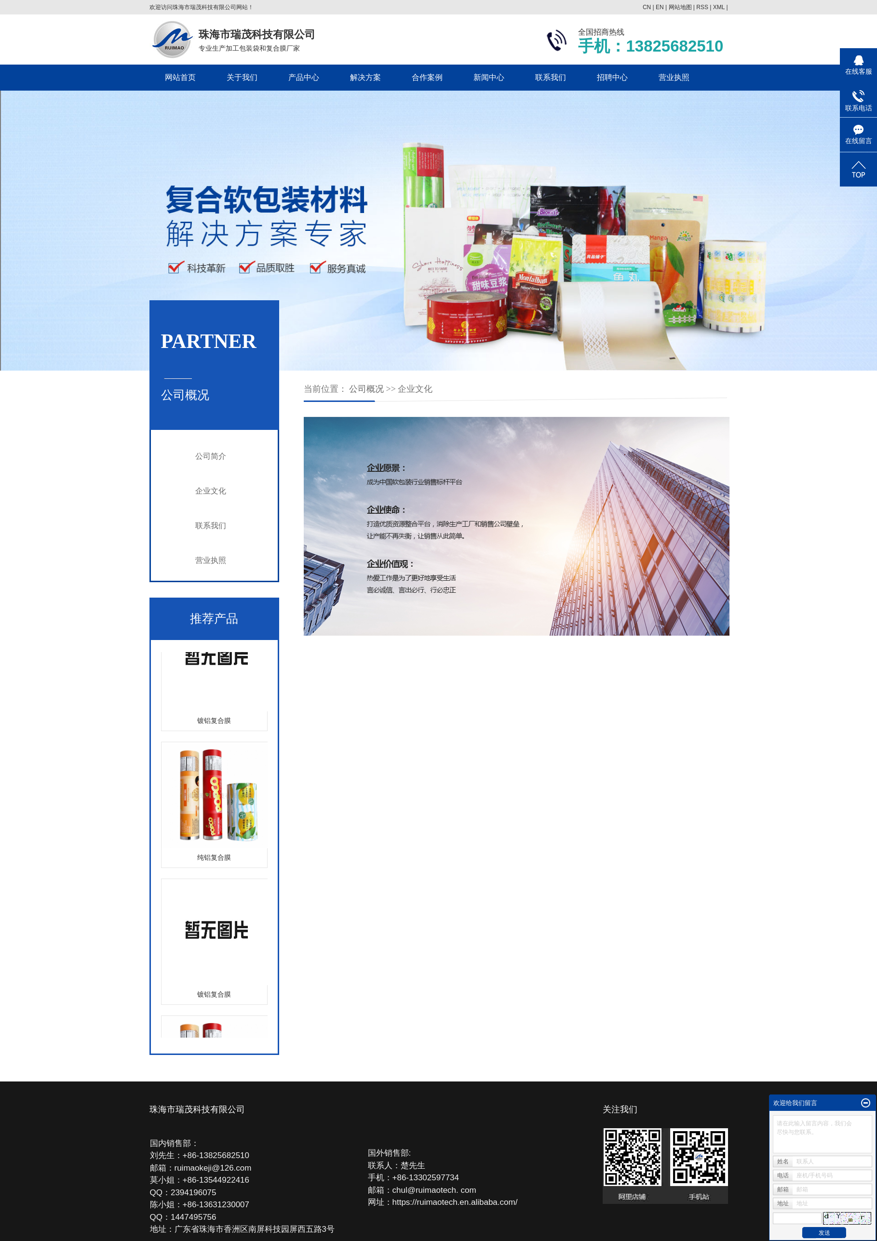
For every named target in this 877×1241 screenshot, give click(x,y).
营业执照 (674, 77)
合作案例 (427, 77)
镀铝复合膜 (214, 721)
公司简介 (210, 456)
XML (719, 7)
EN (660, 7)
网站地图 (680, 7)
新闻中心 (488, 77)
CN (647, 7)
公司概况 (366, 389)
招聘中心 (612, 77)
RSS (702, 7)
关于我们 (242, 77)
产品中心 (303, 77)
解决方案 (365, 77)
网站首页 (180, 77)
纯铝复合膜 (214, 858)
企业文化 (210, 491)
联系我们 (550, 77)
